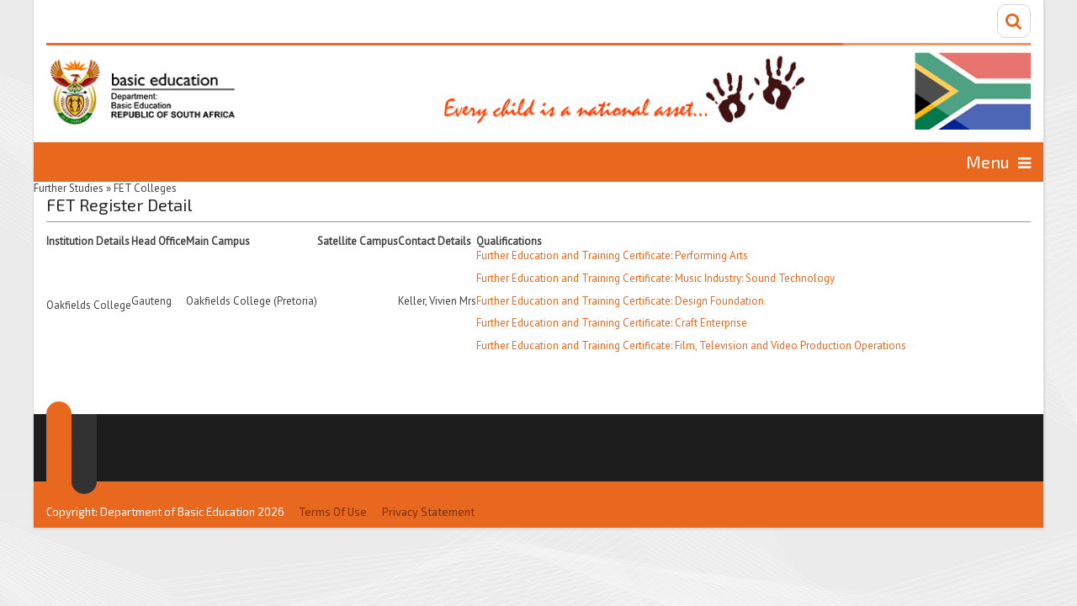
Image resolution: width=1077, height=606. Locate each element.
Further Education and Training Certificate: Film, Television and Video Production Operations (691, 344)
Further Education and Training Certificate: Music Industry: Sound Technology (655, 276)
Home (148, 161)
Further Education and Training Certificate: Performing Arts (612, 254)
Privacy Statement (428, 476)
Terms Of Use (333, 476)
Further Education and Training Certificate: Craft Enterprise (611, 321)
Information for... (877, 161)
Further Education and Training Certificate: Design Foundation (620, 299)
